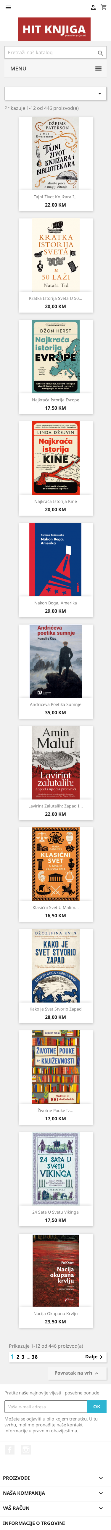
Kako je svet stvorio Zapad (56, 1009)
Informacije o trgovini (34, 1523)
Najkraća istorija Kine (55, 501)
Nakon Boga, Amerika (55, 603)
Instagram (26, 1450)
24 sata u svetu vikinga (55, 1212)
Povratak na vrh (77, 1373)
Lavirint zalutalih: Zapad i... (55, 806)
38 (35, 1357)
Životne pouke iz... (55, 1110)
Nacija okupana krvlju (55, 1313)
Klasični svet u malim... (56, 907)
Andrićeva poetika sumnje (55, 704)
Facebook (10, 1450)
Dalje (95, 1357)
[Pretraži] (55, 52)
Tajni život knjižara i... (56, 197)
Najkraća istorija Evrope (55, 400)
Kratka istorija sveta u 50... (55, 298)
